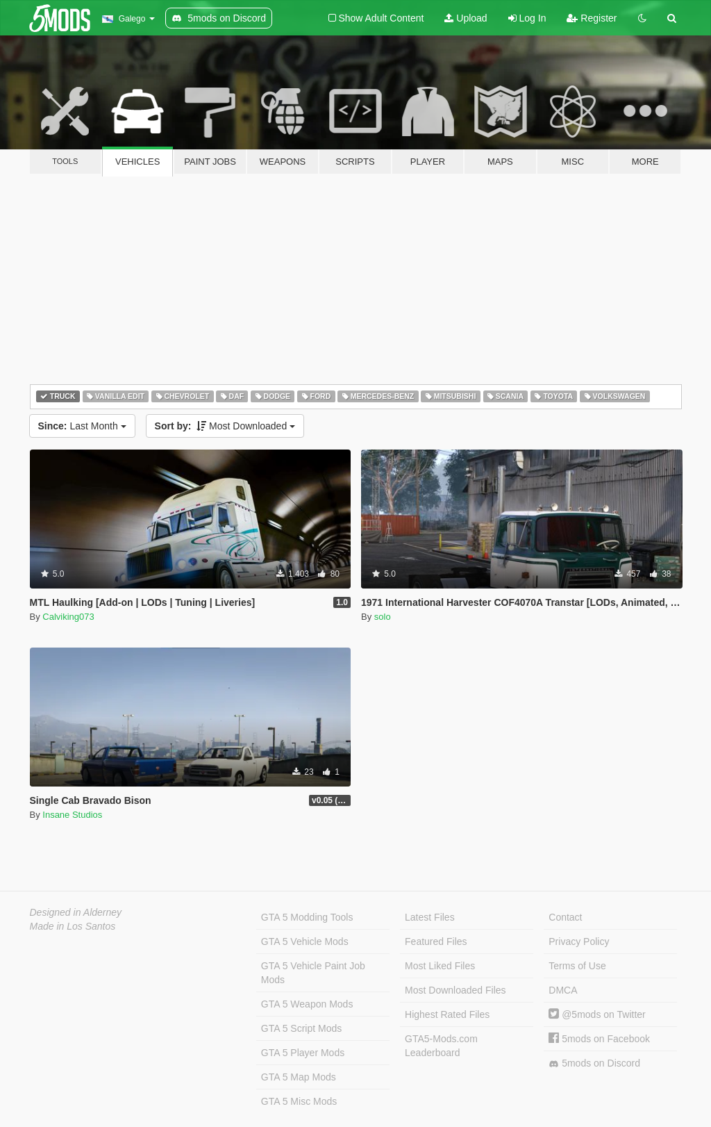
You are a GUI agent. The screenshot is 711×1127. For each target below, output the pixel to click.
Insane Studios (72, 814)
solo (382, 616)
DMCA (563, 990)
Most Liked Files (440, 965)
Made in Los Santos (73, 926)
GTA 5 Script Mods (301, 1028)
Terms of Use (577, 965)
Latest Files (430, 917)
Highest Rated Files (447, 1014)
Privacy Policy (579, 941)
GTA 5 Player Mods (302, 1052)
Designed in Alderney (76, 912)
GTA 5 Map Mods (298, 1077)
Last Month (82, 425)
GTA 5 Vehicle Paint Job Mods (313, 972)
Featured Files (436, 941)
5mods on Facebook (599, 1039)
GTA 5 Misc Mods (299, 1101)
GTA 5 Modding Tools (307, 917)
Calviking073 (68, 616)
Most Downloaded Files (455, 990)
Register (592, 18)
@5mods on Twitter (597, 1014)
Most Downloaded (225, 425)
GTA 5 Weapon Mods (307, 1004)
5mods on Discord (594, 1063)
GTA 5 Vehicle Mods (305, 941)
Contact (565, 917)
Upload (465, 18)
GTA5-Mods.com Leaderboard (441, 1045)
